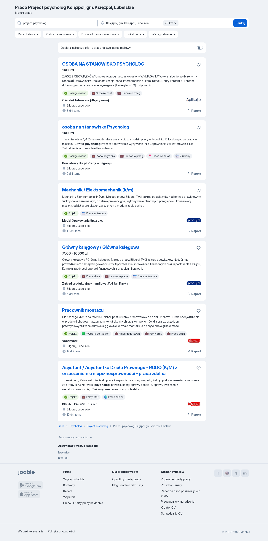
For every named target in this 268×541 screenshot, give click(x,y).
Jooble (245, 532)
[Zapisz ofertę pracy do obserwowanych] (198, 65)
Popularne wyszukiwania (76, 437)
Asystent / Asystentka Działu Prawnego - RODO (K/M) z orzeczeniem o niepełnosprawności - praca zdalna (119, 370)
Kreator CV (168, 507)
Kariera (67, 491)
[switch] (200, 48)
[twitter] (236, 473)
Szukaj (240, 23)
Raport (194, 110)
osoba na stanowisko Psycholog (95, 127)
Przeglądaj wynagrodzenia (177, 501)
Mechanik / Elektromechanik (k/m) (97, 190)
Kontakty (69, 485)
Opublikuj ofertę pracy (126, 479)
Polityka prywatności (61, 531)
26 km (171, 23)
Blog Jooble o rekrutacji (127, 485)
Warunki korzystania (30, 531)
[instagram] (227, 473)
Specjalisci (64, 452)
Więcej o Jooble (73, 479)
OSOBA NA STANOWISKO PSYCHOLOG (103, 64)
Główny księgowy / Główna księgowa (101, 247)
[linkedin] (245, 473)
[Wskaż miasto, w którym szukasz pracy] (139, 23)
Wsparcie (69, 497)
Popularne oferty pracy (176, 479)
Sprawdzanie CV (171, 513)
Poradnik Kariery (171, 485)
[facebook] (218, 473)
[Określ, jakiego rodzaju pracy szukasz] (56, 23)
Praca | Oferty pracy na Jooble (83, 503)
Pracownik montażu (83, 310)
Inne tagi (63, 457)
